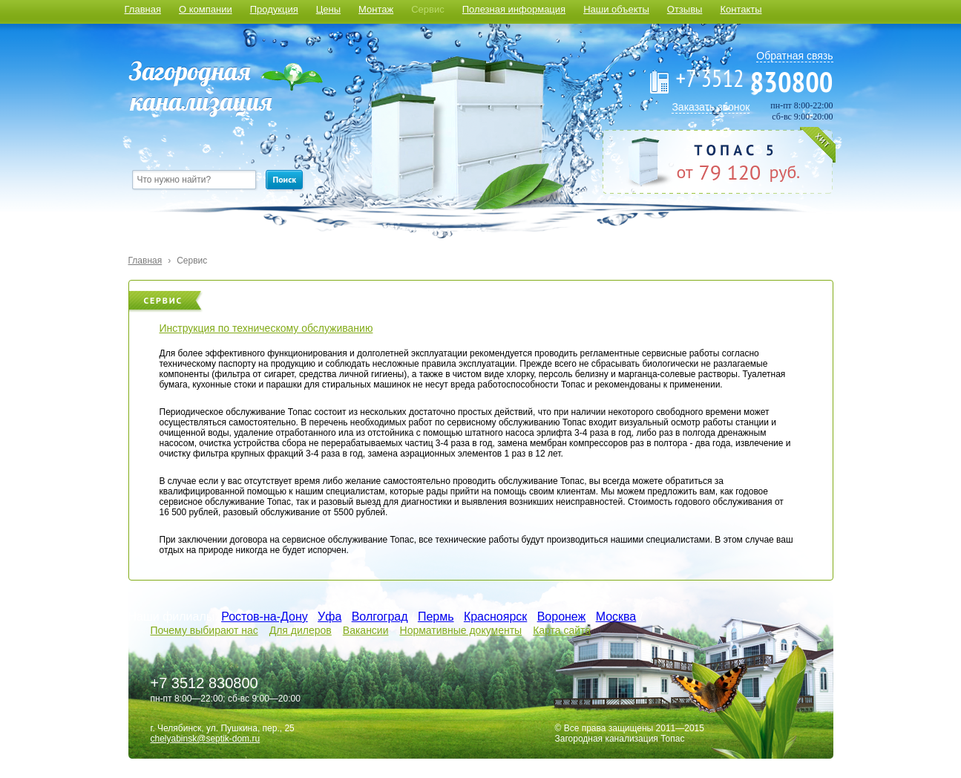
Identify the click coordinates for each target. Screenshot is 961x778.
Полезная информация (513, 9)
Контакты (740, 9)
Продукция (274, 9)
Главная (143, 9)
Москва (616, 616)
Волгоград (380, 616)
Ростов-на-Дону (264, 616)
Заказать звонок (711, 107)
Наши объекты (616, 9)
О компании (205, 9)
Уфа (329, 616)
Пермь (436, 616)
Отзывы (685, 9)
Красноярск (495, 616)
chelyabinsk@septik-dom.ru (205, 738)
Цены (328, 9)
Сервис (428, 9)
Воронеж (561, 616)
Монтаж (375, 9)
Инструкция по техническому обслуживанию (266, 328)
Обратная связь (794, 56)
